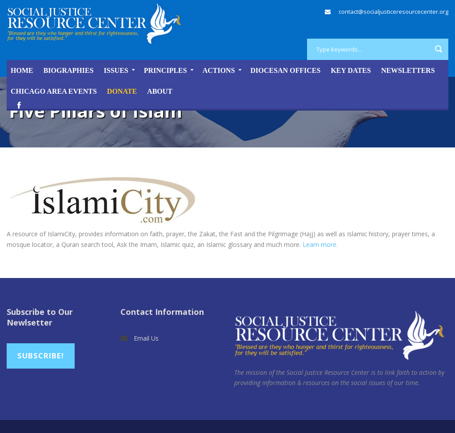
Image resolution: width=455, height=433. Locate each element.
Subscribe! (40, 355)
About (159, 91)
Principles (165, 70)
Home (22, 70)
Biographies (69, 70)
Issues (116, 70)
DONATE (122, 91)
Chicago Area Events (54, 91)
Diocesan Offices (286, 70)
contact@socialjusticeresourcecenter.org (393, 12)
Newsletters (408, 70)
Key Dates (351, 70)
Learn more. (320, 244)
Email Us (146, 338)
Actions (219, 70)
